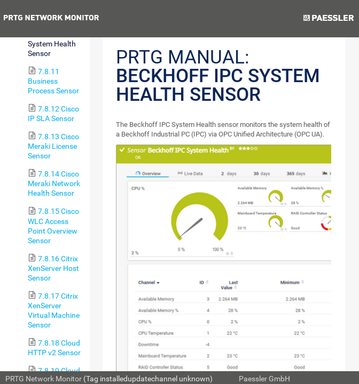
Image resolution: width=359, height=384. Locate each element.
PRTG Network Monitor (43, 378)
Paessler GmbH (264, 378)
